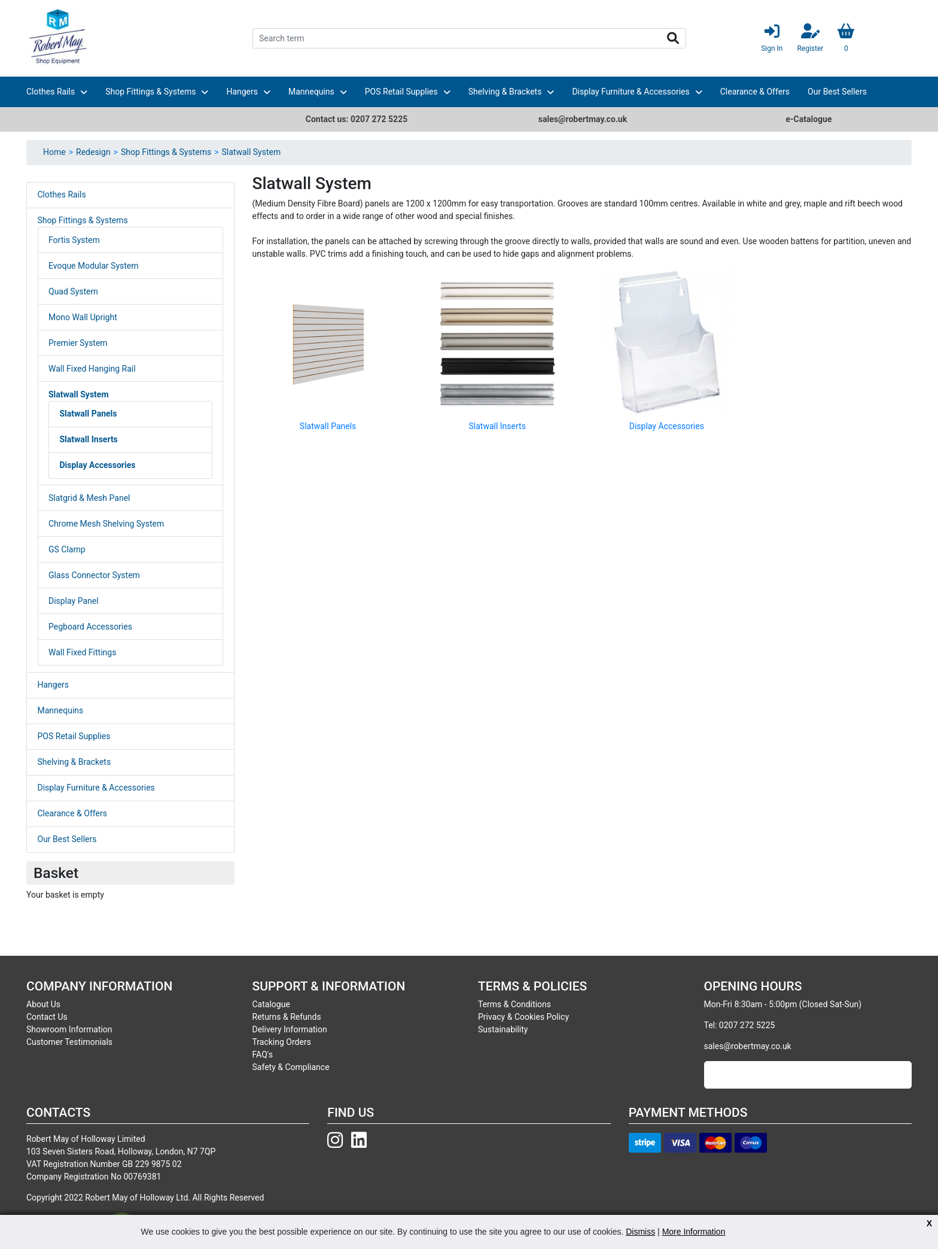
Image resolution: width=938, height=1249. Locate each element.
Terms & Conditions (514, 1004)
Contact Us (47, 1017)
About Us (43, 1004)
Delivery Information (289, 1029)
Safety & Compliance (291, 1067)
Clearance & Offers (755, 91)
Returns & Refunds (286, 1017)
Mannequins (311, 91)
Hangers (242, 91)
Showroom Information (69, 1029)
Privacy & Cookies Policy (523, 1017)
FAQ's (262, 1054)
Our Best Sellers (837, 91)
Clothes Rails (50, 91)
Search (673, 38)
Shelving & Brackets (505, 91)
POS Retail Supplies (401, 91)
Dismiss (640, 1231)
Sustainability (503, 1029)
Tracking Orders (281, 1042)
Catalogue (271, 1004)
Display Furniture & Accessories (630, 91)
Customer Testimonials (69, 1042)
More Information (694, 1231)
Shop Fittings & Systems (150, 91)
